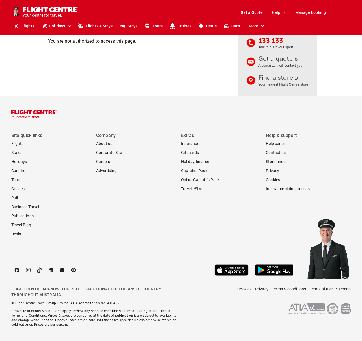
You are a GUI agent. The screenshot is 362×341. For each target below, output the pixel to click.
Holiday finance (195, 161)
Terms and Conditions (28, 316)
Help (280, 12)
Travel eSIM (191, 188)
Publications (22, 216)
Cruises (180, 26)
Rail (14, 198)
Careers (103, 161)
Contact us (276, 152)
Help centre (276, 143)
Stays (129, 26)
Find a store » (280, 82)
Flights (24, 26)
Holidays (57, 26)
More (257, 26)
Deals (207, 26)
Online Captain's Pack (200, 179)
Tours (154, 26)
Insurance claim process (288, 188)
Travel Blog (21, 225)
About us (104, 143)
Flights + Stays (95, 26)
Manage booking (310, 12)
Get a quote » (280, 63)
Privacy (272, 170)
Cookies (273, 179)
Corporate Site (109, 152)
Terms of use (321, 289)
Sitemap (343, 289)
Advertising (106, 170)
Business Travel (25, 207)
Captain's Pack (194, 170)
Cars (231, 26)
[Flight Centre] (51, 12)
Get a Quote (252, 12)
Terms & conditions (289, 289)
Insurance (190, 143)
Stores (311, 26)
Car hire (18, 170)
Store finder (276, 161)
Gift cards (190, 152)
